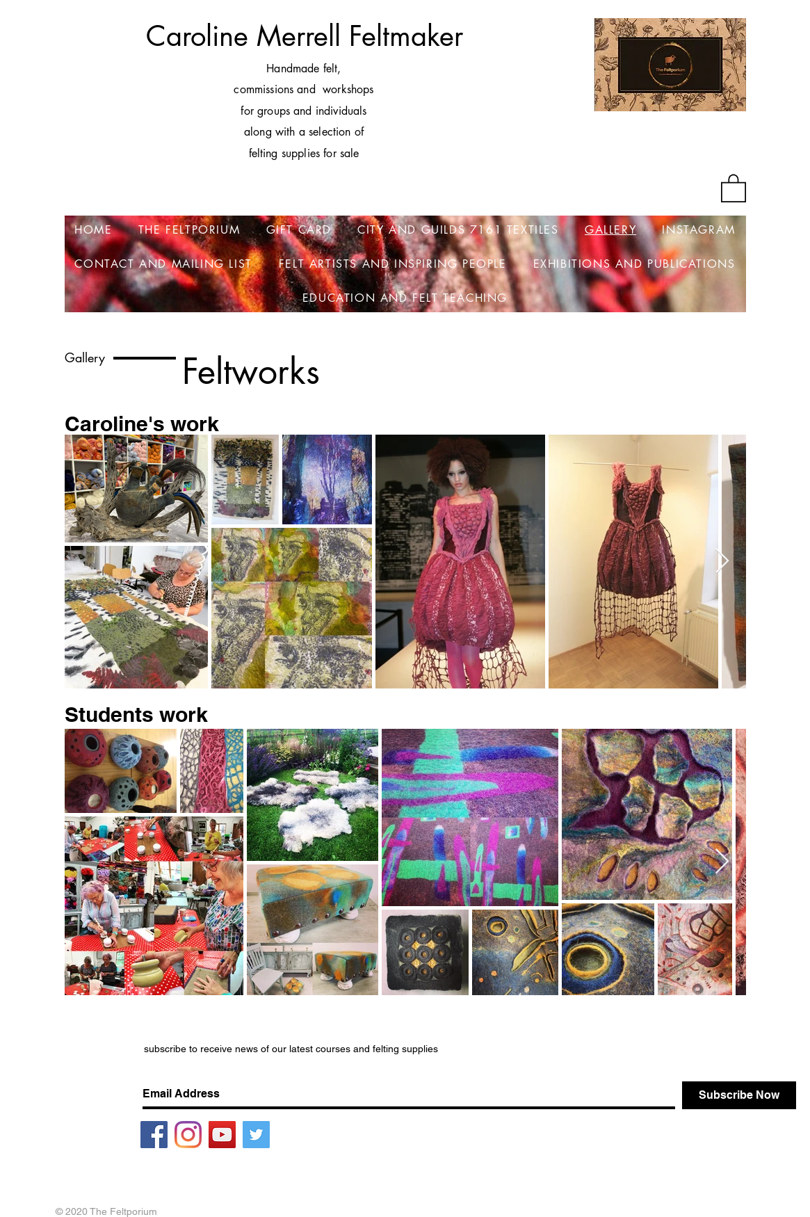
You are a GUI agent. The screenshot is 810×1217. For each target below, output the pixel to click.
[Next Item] (722, 561)
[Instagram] (188, 1134)
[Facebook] (154, 1134)
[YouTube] (222, 1134)
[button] (733, 187)
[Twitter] (256, 1134)
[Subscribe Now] (739, 1095)
